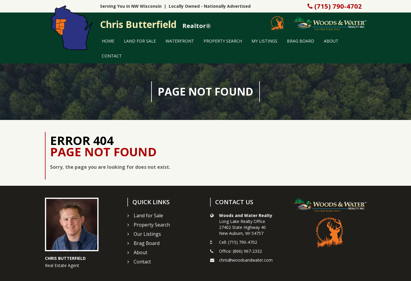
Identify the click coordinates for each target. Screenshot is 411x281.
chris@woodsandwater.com (246, 260)
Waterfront (179, 41)
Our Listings (147, 234)
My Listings (264, 41)
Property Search (223, 41)
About (331, 41)
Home (108, 41)
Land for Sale (140, 41)
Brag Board (300, 41)
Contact (112, 56)
